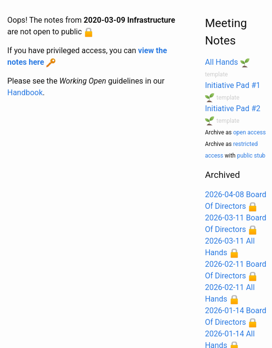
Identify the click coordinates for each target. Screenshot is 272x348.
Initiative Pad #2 (232, 108)
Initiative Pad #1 (232, 85)
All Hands (221, 62)
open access (249, 132)
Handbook (25, 92)
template (216, 74)
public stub (251, 155)
